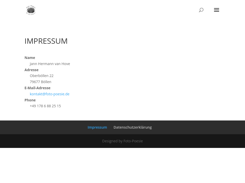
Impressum (97, 127)
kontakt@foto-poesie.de (50, 94)
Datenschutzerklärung (132, 127)
